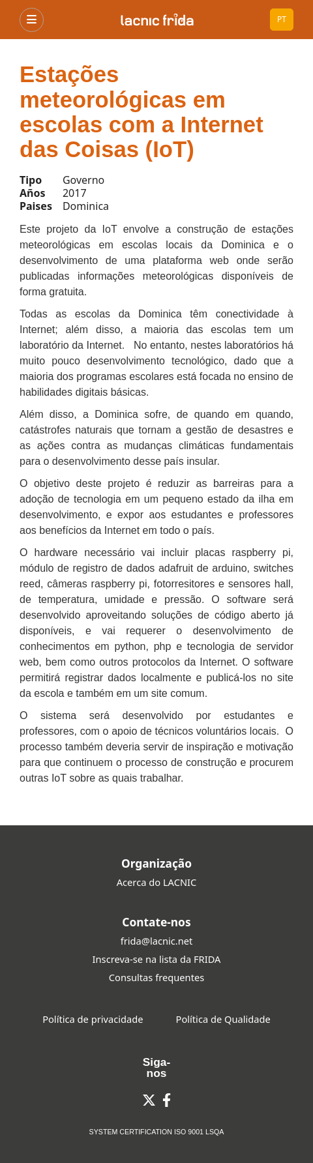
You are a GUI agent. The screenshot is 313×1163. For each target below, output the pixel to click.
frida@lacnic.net (157, 940)
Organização (156, 863)
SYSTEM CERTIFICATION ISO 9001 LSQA (156, 1132)
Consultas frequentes (156, 977)
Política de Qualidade (223, 1018)
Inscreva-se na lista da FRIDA (157, 958)
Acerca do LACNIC (157, 882)
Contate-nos (156, 922)
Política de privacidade (92, 1018)
